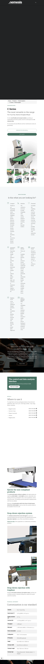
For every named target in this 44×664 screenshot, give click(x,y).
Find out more (22, 363)
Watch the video (33, 408)
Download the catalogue (22, 130)
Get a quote (22, 134)
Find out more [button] (14, 386)
